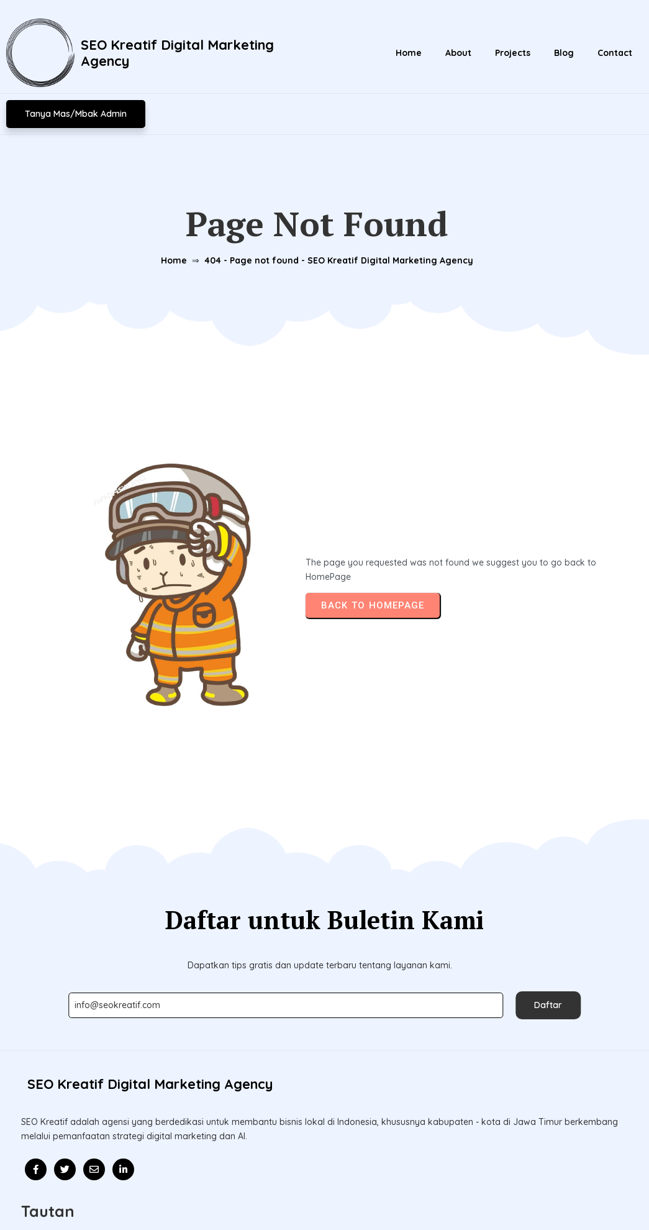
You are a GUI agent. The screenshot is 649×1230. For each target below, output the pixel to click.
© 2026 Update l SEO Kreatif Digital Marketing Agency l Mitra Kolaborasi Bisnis (324, 1191)
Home (166, 244)
